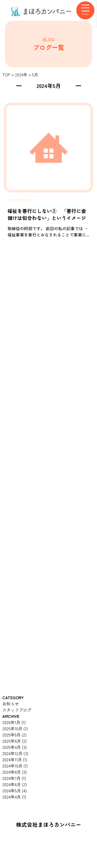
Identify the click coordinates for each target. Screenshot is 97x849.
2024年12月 (15, 753)
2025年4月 (14, 747)
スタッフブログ (16, 710)
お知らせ (10, 704)
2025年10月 (15, 728)
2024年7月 (14, 778)
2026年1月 (14, 722)
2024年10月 (15, 766)
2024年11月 (14, 759)
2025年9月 (14, 735)
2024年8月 (14, 772)
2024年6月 (14, 784)
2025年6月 (14, 741)
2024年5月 (14, 790)
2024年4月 (14, 797)
